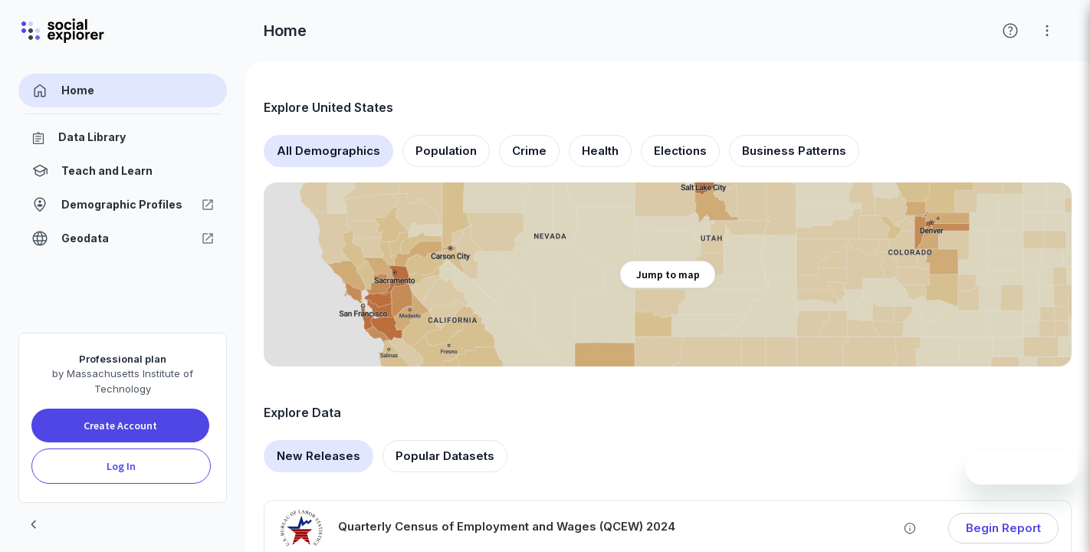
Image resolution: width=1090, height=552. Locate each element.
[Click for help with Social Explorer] (1010, 30)
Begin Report (1003, 528)
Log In (121, 466)
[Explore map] (668, 274)
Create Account (120, 425)
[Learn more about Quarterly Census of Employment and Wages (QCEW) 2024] (910, 528)
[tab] (328, 151)
